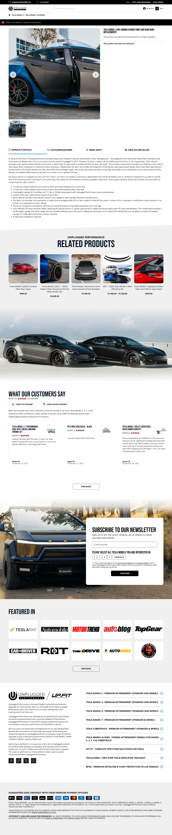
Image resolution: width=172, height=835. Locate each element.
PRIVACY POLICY (74, 818)
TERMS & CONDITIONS (54, 818)
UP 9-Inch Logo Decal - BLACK (79, 426)
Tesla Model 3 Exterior (35, 15)
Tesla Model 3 (18, 15)
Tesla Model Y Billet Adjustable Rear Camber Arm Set (136, 428)
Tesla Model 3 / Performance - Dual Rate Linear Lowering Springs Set (25, 429)
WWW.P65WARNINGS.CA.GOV (44, 812)
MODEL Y (157, 802)
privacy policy (143, 563)
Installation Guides (158, 2)
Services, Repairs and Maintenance (141, 2)
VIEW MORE (86, 486)
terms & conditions (126, 563)
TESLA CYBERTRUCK (120, 802)
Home (9, 15)
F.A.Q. (128, 2)
